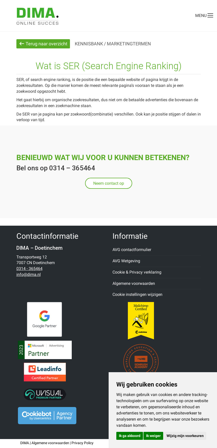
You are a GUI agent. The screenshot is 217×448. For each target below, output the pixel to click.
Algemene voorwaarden (133, 283)
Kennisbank (89, 43)
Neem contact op (108, 183)
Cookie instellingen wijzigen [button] (137, 294)
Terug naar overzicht (43, 43)
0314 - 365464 (29, 268)
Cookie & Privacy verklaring (136, 272)
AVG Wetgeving (126, 260)
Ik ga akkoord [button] (129, 436)
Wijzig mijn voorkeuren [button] (185, 436)
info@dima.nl (28, 274)
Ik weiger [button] (153, 436)
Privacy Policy (82, 443)
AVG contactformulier (131, 249)
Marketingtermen (129, 43)
